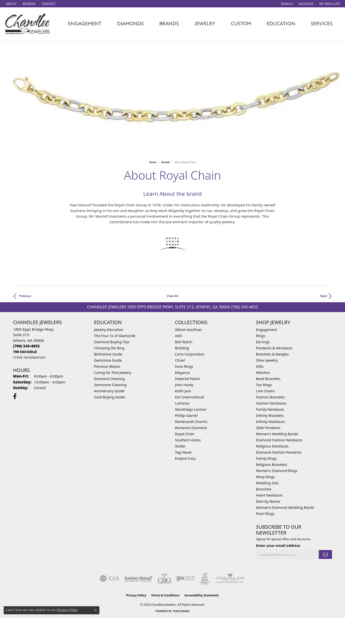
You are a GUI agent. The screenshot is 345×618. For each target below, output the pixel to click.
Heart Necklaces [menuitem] (269, 495)
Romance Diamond (191, 427)
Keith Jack (183, 391)
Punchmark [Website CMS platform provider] (181, 611)
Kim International (189, 397)
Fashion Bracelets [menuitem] (270, 397)
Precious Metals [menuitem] (107, 366)
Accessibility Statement (202, 595)
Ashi (178, 335)
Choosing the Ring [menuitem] (109, 348)
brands (165, 162)
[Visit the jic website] (204, 578)
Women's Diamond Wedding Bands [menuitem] (285, 507)
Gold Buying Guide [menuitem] (109, 397)
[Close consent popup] (95, 610)
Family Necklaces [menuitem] (270, 409)
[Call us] (25, 351)
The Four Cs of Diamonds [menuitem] (115, 335)
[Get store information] (29, 357)
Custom (241, 24)
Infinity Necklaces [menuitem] (270, 421)
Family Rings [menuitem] (266, 458)
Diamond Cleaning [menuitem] (109, 378)
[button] (286, 3)
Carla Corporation (189, 354)
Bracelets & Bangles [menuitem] (272, 354)
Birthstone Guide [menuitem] (108, 354)
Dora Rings (184, 366)
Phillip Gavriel (186, 415)
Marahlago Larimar (191, 409)
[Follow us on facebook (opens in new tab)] (15, 396)
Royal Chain (184, 434)
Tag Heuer (183, 452)
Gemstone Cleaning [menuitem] (110, 384)
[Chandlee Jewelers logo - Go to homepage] (28, 24)
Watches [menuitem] (263, 372)
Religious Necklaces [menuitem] (272, 446)
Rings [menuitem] (260, 335)
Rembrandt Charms (191, 421)
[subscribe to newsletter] (325, 554)
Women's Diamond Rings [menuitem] (276, 470)
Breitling (182, 348)
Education (281, 24)
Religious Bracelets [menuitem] (271, 464)
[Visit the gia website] (109, 578)
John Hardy (184, 384)
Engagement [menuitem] (266, 329)
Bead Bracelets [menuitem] (268, 378)
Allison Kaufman (188, 329)
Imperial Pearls (187, 378)
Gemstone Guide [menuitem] (108, 360)
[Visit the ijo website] (185, 578)
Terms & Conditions (165, 595)
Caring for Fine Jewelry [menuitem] (112, 372)
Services (321, 24)
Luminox (182, 403)
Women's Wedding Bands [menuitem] (277, 434)
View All (172, 296)
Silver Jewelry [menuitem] (267, 360)
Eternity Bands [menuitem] (268, 501)
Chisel (180, 360)
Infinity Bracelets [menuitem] (270, 415)
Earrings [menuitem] (263, 342)
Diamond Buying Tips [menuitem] (111, 342)
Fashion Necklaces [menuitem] (271, 403)
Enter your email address (278, 545)
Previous (25, 296)
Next (323, 296)
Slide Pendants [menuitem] (268, 427)
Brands (169, 24)
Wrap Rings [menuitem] (265, 476)
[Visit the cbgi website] (164, 578)
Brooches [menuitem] (263, 489)
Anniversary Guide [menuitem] (109, 391)
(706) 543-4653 (244, 307)
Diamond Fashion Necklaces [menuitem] (279, 440)
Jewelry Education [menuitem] (108, 329)
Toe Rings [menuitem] (264, 384)
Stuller (180, 446)
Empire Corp (185, 458)
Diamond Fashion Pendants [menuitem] (279, 452)
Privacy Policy (136, 595)
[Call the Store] (26, 345)
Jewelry (204, 24)
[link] (11, 3)
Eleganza (182, 372)
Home (153, 162)
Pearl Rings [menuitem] (265, 513)
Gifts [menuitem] (260, 366)
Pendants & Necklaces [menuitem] (274, 348)
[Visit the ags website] (230, 578)
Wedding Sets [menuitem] (267, 483)
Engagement (85, 24)
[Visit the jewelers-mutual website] (138, 578)
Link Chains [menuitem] (265, 391)
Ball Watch (183, 342)
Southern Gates (188, 440)
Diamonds (130, 24)
